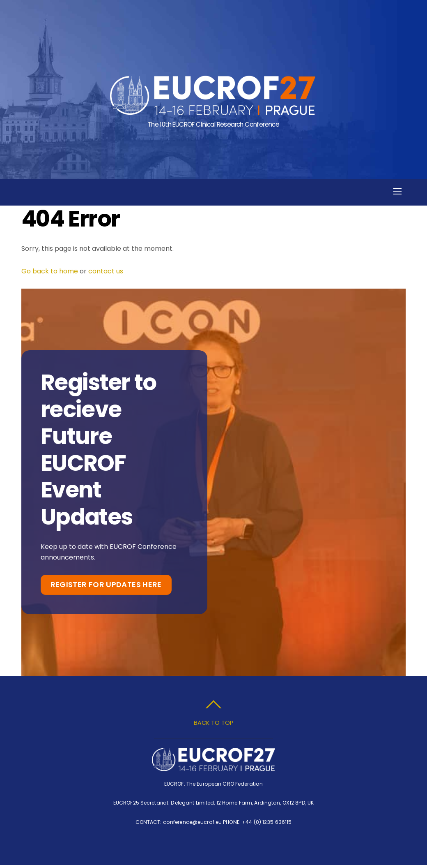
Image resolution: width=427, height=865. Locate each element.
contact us (105, 271)
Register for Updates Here (106, 584)
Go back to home (49, 271)
